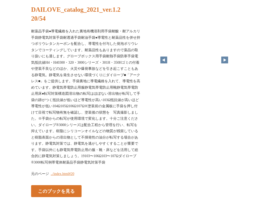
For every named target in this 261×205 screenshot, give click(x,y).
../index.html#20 (62, 174)
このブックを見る (56, 191)
